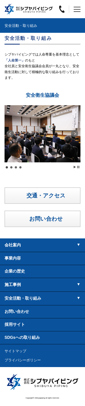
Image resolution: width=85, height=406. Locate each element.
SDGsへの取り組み (22, 337)
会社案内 (13, 245)
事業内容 (13, 258)
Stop (78, 167)
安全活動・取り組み (23, 298)
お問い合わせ (17, 311)
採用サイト (15, 324)
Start (75, 167)
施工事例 (13, 284)
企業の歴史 (15, 271)
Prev (10, 133)
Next (74, 133)
